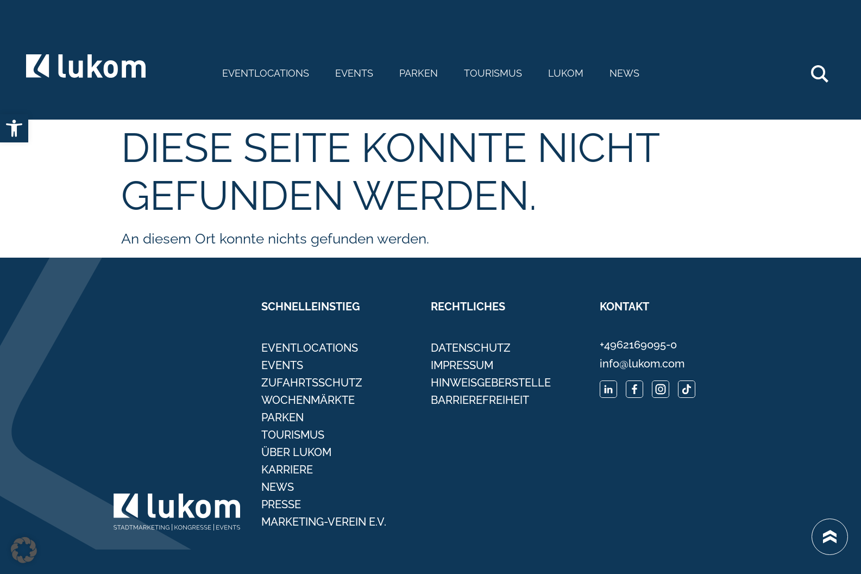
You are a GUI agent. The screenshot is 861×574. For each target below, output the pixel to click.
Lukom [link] (565, 73)
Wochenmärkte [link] (308, 400)
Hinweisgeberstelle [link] (491, 382)
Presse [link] (281, 504)
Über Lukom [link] (296, 452)
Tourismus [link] (493, 73)
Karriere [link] (287, 469)
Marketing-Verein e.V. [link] (323, 521)
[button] (24, 550)
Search (825, 69)
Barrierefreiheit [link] (480, 400)
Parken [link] (418, 73)
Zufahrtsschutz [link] (311, 382)
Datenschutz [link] (471, 347)
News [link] (624, 73)
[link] (14, 128)
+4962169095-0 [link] (638, 344)
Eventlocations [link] (265, 73)
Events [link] (354, 73)
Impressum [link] (462, 365)
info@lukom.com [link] (642, 363)
